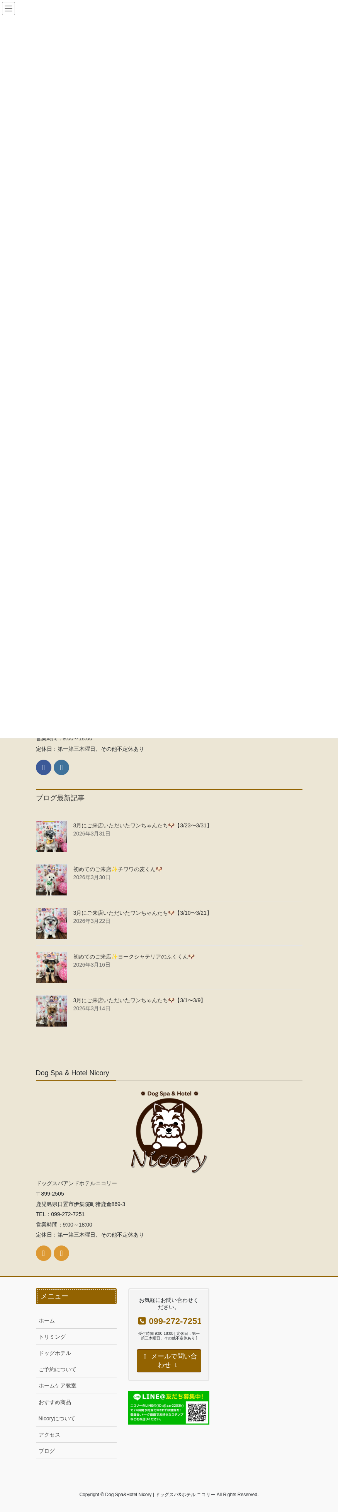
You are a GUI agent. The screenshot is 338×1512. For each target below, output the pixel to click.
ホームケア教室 (57, 1385)
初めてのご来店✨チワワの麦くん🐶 (117, 869)
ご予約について (57, 1369)
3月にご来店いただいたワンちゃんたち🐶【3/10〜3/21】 (142, 913)
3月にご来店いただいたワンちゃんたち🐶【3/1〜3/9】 (139, 1000)
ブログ (47, 1451)
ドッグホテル (55, 1353)
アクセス (49, 1435)
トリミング (52, 1337)
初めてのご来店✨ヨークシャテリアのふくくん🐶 (134, 956)
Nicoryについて (57, 1418)
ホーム (47, 1320)
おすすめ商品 (55, 1402)
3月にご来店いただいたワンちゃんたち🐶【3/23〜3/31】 (142, 825)
